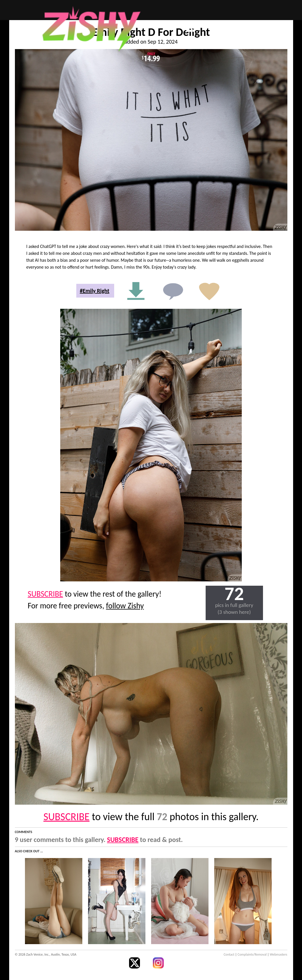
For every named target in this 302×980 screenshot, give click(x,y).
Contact (229, 954)
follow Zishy (125, 605)
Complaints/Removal (251, 954)
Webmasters (278, 954)
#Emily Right (94, 290)
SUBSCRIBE (45, 594)
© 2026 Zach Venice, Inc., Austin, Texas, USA (46, 954)
